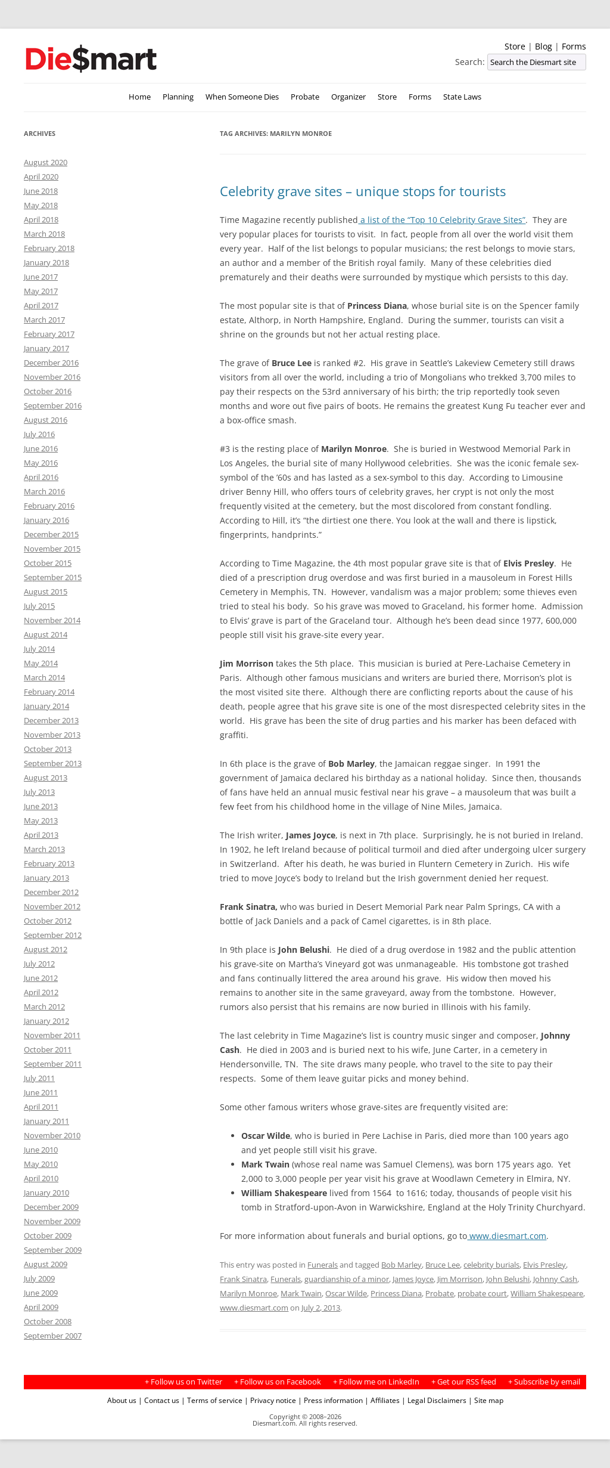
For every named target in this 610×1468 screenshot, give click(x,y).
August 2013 (45, 777)
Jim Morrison (460, 1279)
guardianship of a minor (346, 1279)
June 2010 (41, 1149)
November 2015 (52, 548)
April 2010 (41, 1178)
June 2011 (41, 1092)
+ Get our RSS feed (463, 1382)
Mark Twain (301, 1293)
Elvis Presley (544, 1264)
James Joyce (413, 1279)
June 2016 (41, 448)
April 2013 (41, 834)
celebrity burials (491, 1264)
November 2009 (52, 1221)
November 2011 (52, 1035)
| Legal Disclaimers (434, 1400)
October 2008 (47, 1321)
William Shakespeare (547, 1293)
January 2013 (46, 877)
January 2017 (46, 348)
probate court (482, 1293)
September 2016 (53, 405)
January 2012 (46, 1020)
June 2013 (41, 806)
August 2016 (45, 419)
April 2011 (41, 1106)
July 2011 (39, 1078)
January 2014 (46, 706)
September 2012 (53, 935)
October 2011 (47, 1049)
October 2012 (47, 920)
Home (140, 97)
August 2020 (45, 162)
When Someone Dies (242, 97)
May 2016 (41, 462)
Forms (574, 46)
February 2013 (49, 863)
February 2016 (49, 505)
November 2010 (52, 1135)
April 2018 (41, 219)
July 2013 (39, 791)
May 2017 (41, 291)
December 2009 (51, 1206)
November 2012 (52, 906)
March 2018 (44, 233)
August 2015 (45, 591)
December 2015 (51, 534)
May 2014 (41, 663)
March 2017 (44, 319)
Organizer (348, 97)
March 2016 (44, 491)
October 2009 (47, 1235)
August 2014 (45, 634)
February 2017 (49, 334)
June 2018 (41, 190)
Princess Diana (396, 1293)
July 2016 (39, 434)
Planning (178, 97)
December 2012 (51, 892)
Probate (305, 97)
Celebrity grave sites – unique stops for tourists (363, 191)
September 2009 (53, 1249)
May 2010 (41, 1164)
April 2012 (41, 992)
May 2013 (41, 820)
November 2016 (52, 376)
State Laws (462, 97)
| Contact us (158, 1400)
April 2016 (41, 477)
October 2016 (47, 391)
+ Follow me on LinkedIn (376, 1382)
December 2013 (51, 720)
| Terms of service (211, 1400)
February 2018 (49, 248)
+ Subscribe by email (544, 1382)
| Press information (330, 1400)
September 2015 (53, 577)
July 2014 (39, 648)
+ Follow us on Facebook (277, 1382)
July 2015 (39, 605)
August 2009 (45, 1264)
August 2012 (45, 949)
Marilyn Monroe (248, 1293)
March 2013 (44, 849)
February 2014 (49, 691)
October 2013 (47, 749)
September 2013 (53, 763)
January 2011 (46, 1121)
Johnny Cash (555, 1279)
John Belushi (508, 1279)
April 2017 (41, 305)
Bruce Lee (442, 1264)
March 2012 (44, 1006)
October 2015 (47, 563)
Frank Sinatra (243, 1279)
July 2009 (39, 1278)
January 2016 (46, 520)
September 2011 (53, 1063)
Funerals (322, 1264)
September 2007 (53, 1335)
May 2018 (41, 205)
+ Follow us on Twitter (183, 1382)
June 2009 (41, 1292)
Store (515, 46)
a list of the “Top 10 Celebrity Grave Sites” (441, 219)
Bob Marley (401, 1264)
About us (121, 1400)
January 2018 (46, 262)
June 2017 (41, 276)
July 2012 (39, 963)
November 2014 (52, 620)
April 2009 (41, 1307)
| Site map (485, 1400)
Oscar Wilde (346, 1293)
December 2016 (51, 362)
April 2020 (41, 176)
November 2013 (52, 734)
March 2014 (44, 677)
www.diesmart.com (506, 1235)
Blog (543, 46)
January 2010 (46, 1192)
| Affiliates (382, 1400)
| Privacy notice (270, 1400)
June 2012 (41, 978)
